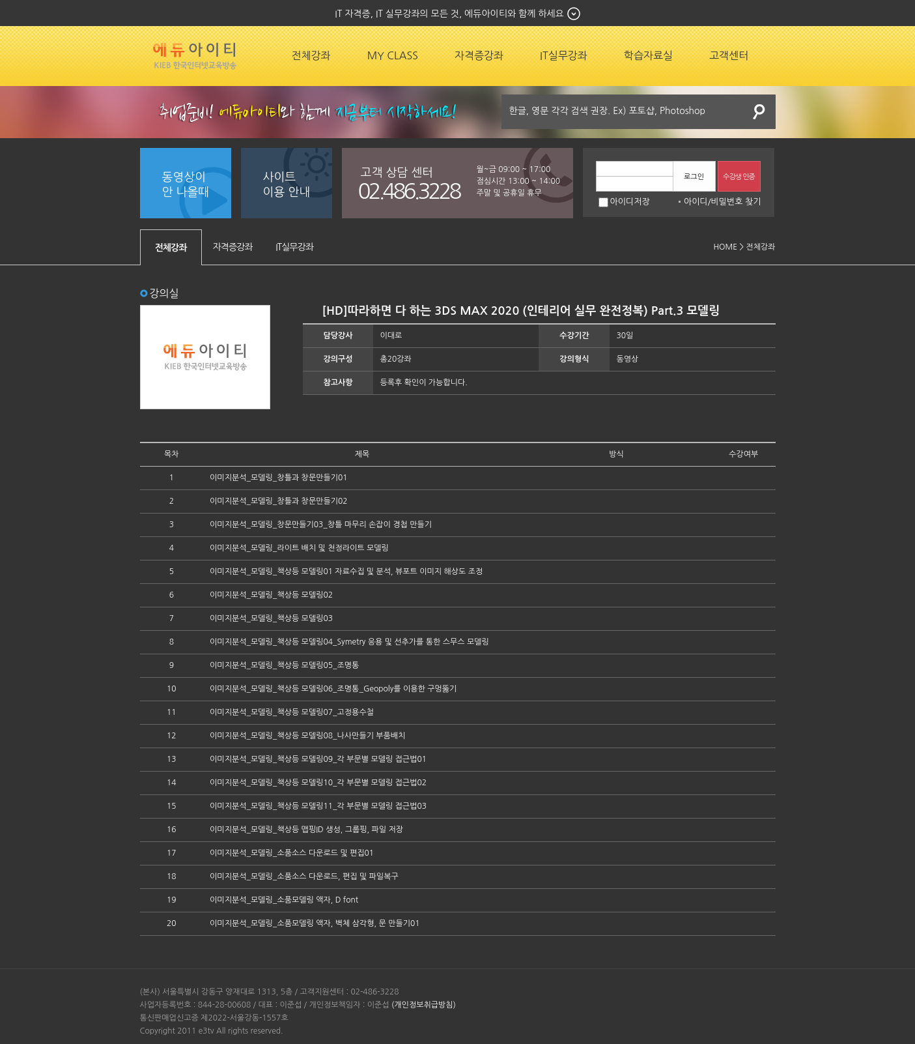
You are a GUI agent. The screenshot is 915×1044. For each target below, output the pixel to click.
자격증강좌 (479, 55)
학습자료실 (648, 55)
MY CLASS (392, 55)
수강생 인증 (739, 177)
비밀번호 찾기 (736, 201)
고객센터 (728, 55)
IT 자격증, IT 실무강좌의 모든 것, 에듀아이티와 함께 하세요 (449, 13)
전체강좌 (311, 55)
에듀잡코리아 (194, 56)
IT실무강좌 (563, 55)
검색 (759, 111)
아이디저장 (624, 201)
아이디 (696, 201)
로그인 (694, 177)
